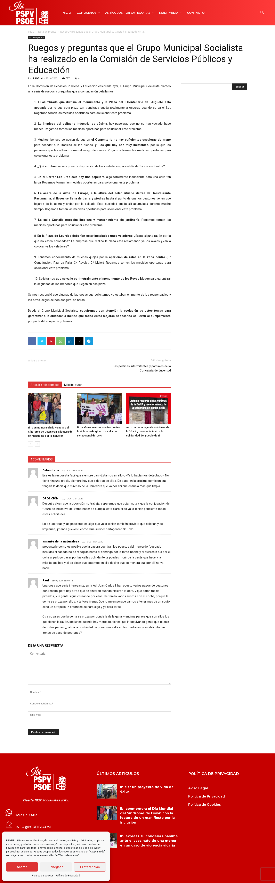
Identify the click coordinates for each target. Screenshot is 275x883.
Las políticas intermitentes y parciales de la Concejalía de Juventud (142, 368)
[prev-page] (30, 444)
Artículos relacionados (45, 384)
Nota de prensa (47, 31)
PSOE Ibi (38, 78)
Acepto (22, 867)
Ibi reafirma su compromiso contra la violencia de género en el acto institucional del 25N (98, 431)
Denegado (55, 867)
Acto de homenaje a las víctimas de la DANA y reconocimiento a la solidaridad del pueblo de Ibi (147, 431)
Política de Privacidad (68, 875)
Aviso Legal (198, 788)
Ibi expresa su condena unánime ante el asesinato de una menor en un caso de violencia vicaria (149, 840)
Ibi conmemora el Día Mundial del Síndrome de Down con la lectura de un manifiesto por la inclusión (50, 431)
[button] (262, 13)
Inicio (31, 31)
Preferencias (90, 867)
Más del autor (73, 384)
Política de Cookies (204, 805)
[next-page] (37, 444)
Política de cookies (43, 875)
